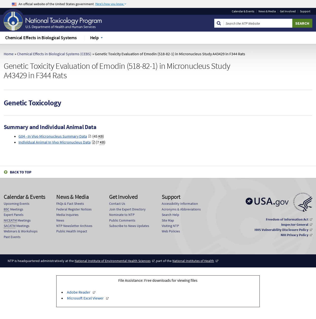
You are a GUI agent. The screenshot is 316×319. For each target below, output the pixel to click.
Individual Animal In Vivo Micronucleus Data (55, 142)
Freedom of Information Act (287, 219)
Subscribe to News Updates (129, 226)
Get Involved (288, 11)
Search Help (170, 214)
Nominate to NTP (122, 214)
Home (9, 53)
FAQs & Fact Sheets (70, 203)
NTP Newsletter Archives (74, 226)
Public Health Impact (71, 231)
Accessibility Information (180, 203)
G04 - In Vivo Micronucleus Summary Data (53, 136)
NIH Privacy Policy (294, 235)
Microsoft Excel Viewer (85, 298)
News (60, 220)
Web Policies (171, 231)
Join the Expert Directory (127, 209)
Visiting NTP (170, 226)
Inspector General (294, 224)
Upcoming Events (16, 203)
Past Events (12, 237)
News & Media (267, 11)
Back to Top (20, 172)
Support (305, 11)
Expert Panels (13, 214)
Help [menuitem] (94, 37)
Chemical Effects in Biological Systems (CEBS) (54, 53)
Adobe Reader (79, 292)
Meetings (13, 209)
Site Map (168, 220)
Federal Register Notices (74, 209)
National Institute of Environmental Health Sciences (113, 261)
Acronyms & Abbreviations (181, 209)
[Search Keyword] (258, 23)
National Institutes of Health (193, 261)
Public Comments (122, 220)
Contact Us (117, 203)
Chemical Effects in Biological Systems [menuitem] (41, 37)
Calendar (243, 11)
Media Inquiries (67, 214)
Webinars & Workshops (21, 231)
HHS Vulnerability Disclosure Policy (281, 229)
